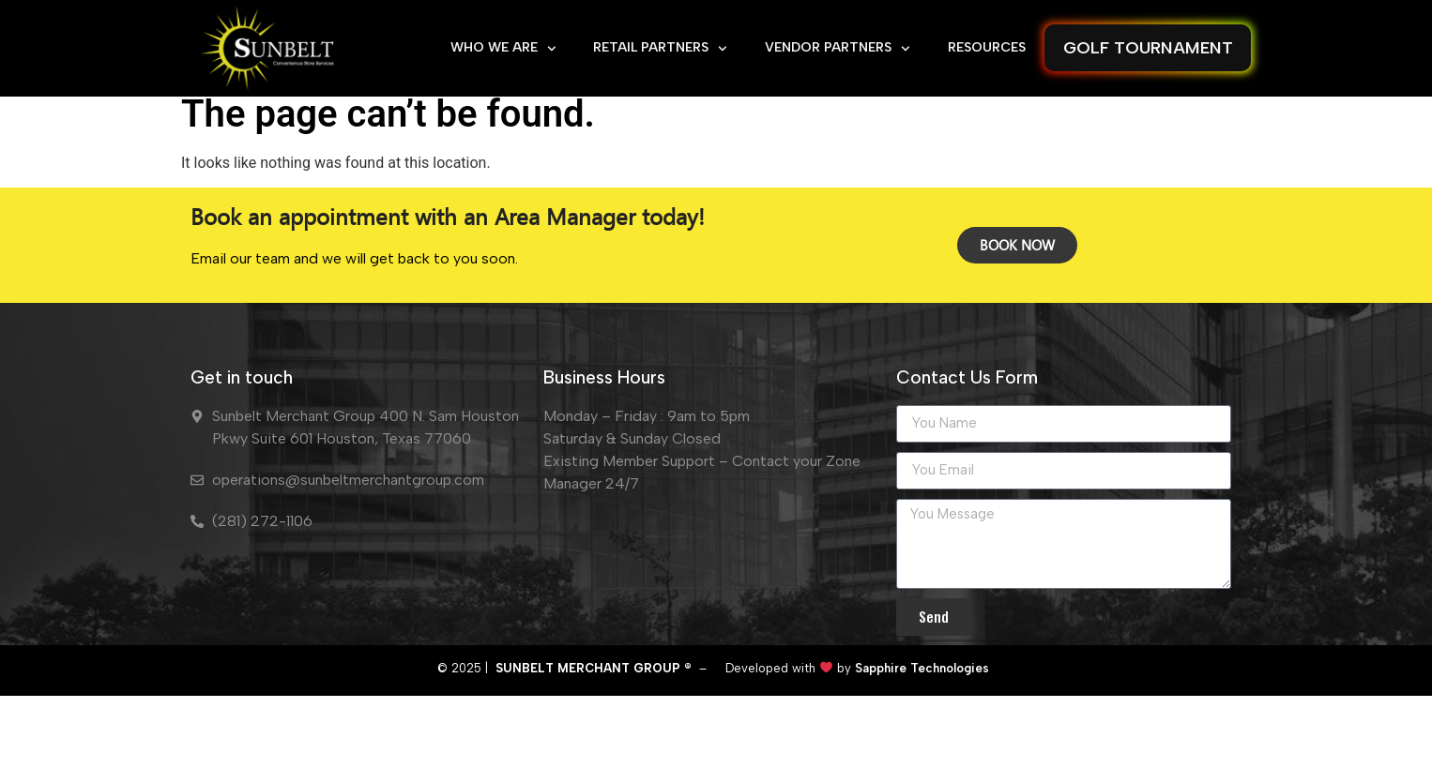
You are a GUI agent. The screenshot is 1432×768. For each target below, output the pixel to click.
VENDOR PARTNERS (837, 49)
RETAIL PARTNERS (660, 49)
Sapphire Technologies (920, 718)
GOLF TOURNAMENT (1148, 48)
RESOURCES (987, 47)
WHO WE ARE (503, 49)
